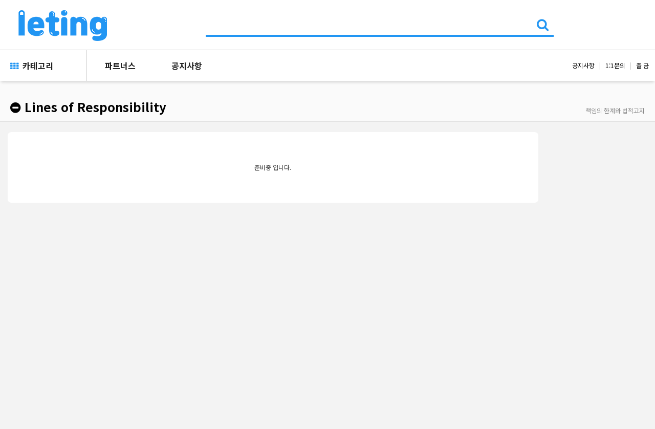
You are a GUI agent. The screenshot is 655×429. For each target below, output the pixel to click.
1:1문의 (615, 65)
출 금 (642, 65)
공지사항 (186, 65)
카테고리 (31, 65)
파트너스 (120, 65)
